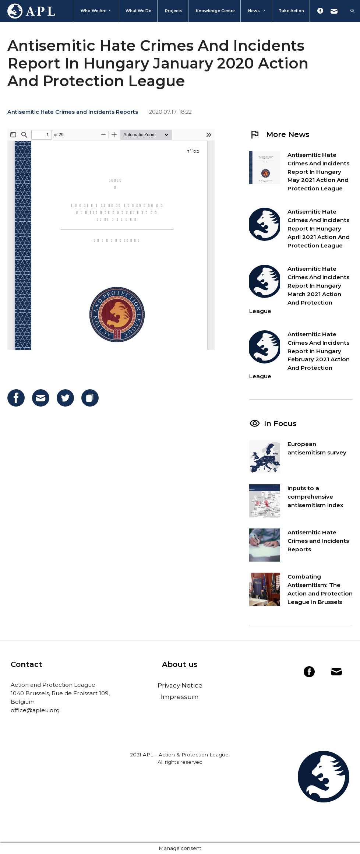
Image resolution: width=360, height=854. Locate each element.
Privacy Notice (180, 685)
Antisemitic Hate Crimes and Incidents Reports (72, 112)
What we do (139, 10)
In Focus (280, 423)
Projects (174, 10)
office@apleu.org (35, 710)
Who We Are (96, 11)
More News (279, 134)
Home (27, 11)
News (257, 11)
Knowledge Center (215, 10)
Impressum (180, 696)
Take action (291, 10)
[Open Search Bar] (348, 11)
